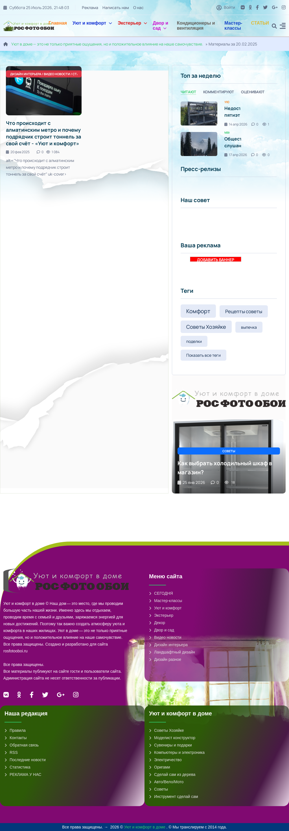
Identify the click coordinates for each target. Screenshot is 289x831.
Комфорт (198, 311)
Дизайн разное (165, 659)
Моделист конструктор (172, 737)
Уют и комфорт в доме (145, 827)
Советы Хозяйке (206, 326)
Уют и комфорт (92, 23)
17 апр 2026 (235, 154)
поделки (194, 341)
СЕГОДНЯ (161, 593)
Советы (158, 789)
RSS (11, 752)
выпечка (249, 327)
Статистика (17, 767)
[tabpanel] (229, 128)
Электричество (165, 760)
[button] (283, 26)
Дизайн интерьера (168, 644)
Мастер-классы (233, 26)
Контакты (16, 737)
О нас (138, 7)
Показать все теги (203, 355)
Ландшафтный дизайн (172, 652)
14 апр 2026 (235, 124)
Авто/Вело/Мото (166, 782)
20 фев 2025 (18, 152)
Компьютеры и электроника (177, 752)
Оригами (159, 767)
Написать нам (115, 7)
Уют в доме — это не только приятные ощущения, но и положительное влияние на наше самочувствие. (107, 44)
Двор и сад (160, 26)
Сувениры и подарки (170, 745)
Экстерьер (132, 23)
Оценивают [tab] (252, 91)
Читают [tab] (188, 91)
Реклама (90, 7)
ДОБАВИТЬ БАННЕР (215, 259)
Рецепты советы (243, 311)
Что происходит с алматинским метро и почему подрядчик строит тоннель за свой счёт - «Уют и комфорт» (43, 133)
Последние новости (25, 760)
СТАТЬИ (260, 23)
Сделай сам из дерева (172, 774)
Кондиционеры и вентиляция (196, 26)
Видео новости (165, 637)
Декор (157, 622)
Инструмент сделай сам (173, 796)
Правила (15, 730)
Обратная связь (22, 745)
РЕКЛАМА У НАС (23, 774)
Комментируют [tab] (218, 91)
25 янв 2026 (191, 482)
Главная (58, 23)
